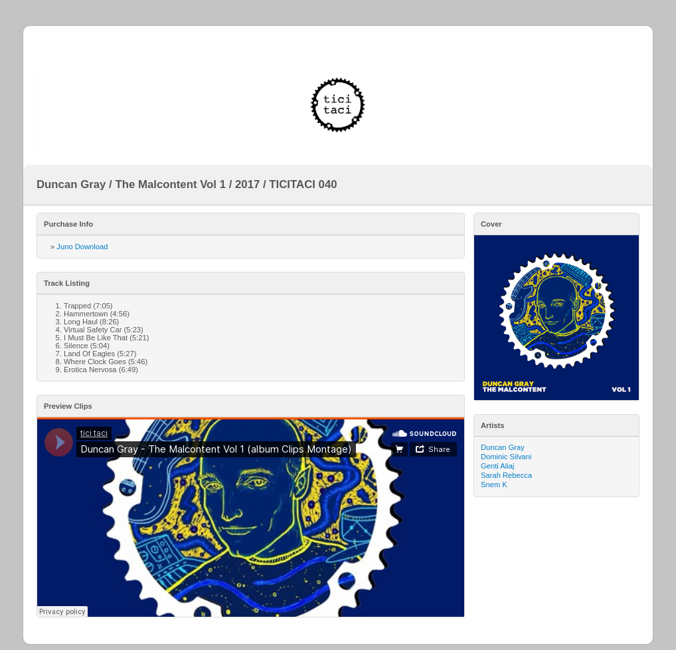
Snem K (494, 484)
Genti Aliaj (497, 466)
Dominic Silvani (506, 457)
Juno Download (82, 247)
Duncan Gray (503, 447)
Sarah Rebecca (506, 475)
